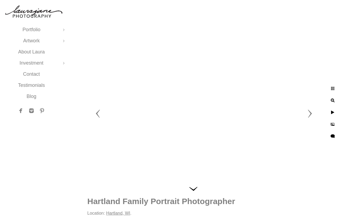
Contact (31, 74)
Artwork (31, 40)
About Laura (31, 52)
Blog (31, 96)
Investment (31, 63)
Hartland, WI (118, 213)
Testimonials (31, 85)
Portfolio (31, 29)
